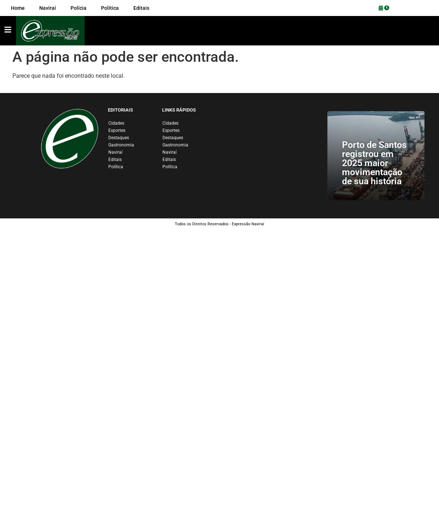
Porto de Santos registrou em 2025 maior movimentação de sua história (374, 163)
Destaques (118, 137)
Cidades (116, 123)
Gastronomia (121, 145)
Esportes (116, 130)
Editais (115, 159)
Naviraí (115, 152)
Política (115, 166)
